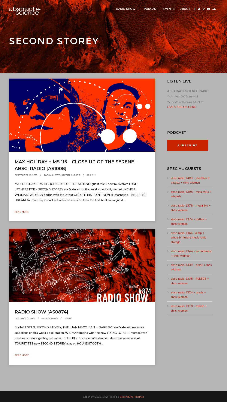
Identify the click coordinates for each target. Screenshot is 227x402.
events (169, 9)
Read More (22, 211)
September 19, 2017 (26, 175)
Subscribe (187, 145)
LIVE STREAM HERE (181, 107)
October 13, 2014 (25, 318)
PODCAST (151, 9)
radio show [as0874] (41, 312)
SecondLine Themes (132, 397)
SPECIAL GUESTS (70, 175)
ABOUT (185, 9)
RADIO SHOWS (52, 175)
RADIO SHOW (126, 9)
